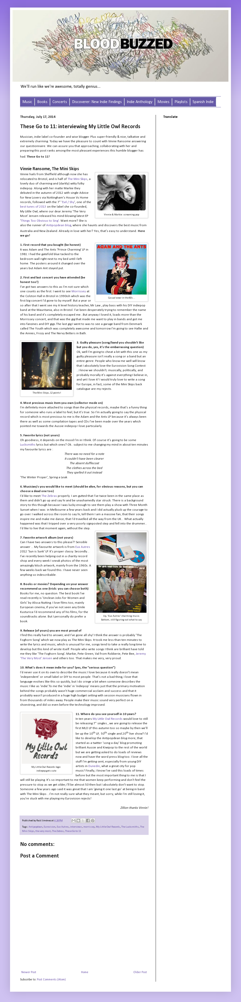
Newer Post (28, 972)
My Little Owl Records (108, 827)
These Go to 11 (73, 831)
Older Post (140, 972)
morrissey (89, 827)
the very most (43, 831)
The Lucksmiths (130, 827)
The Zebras (58, 831)
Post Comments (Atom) (51, 979)
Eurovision (49, 827)
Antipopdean (35, 827)
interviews (76, 827)
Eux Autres (63, 827)
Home (84, 972)
